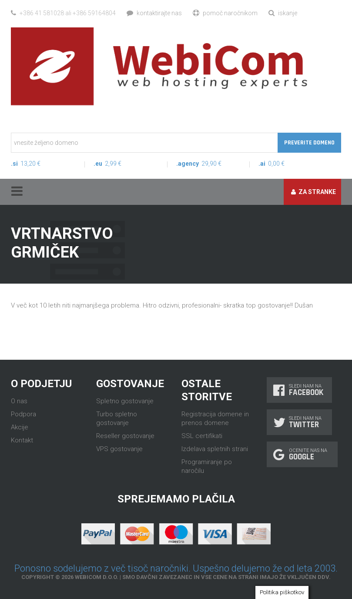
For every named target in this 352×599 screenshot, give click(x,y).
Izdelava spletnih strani (214, 449)
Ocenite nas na (302, 454)
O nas (19, 401)
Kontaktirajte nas (154, 13)
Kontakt (22, 440)
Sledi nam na (299, 390)
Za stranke (313, 191)
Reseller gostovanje (125, 436)
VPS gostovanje (119, 449)
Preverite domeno (309, 143)
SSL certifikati (201, 436)
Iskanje (282, 13)
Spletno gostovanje (125, 401)
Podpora (23, 414)
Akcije (19, 427)
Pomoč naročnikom (225, 13)
